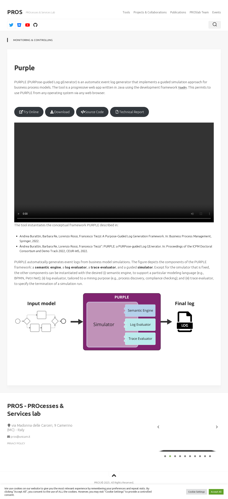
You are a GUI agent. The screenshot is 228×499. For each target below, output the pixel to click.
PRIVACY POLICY (16, 447)
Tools (126, 12)
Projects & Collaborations (150, 12)
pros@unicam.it (18, 440)
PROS (14, 12)
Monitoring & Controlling (33, 40)
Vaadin (183, 88)
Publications (178, 12)
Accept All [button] (216, 491)
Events (216, 12)
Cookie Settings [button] (196, 491)
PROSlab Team (199, 12)
